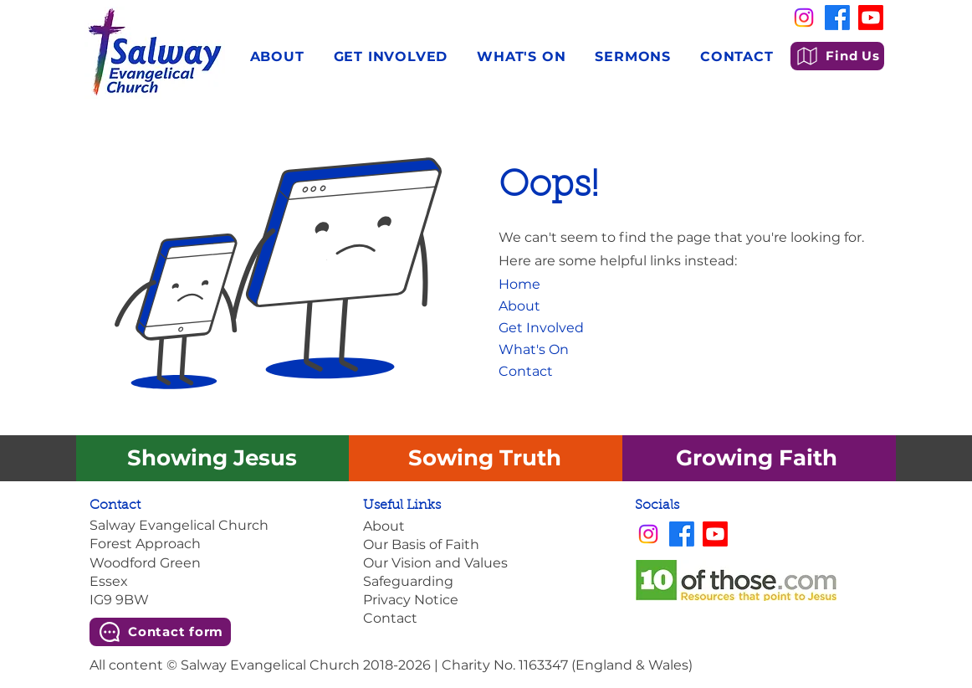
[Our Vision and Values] (485, 563)
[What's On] (545, 350)
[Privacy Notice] (485, 600)
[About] (537, 306)
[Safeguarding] (485, 581)
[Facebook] (837, 17)
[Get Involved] (545, 328)
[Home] (525, 284)
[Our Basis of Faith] (485, 545)
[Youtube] (870, 17)
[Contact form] (160, 632)
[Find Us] (837, 56)
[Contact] (545, 372)
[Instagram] (803, 17)
